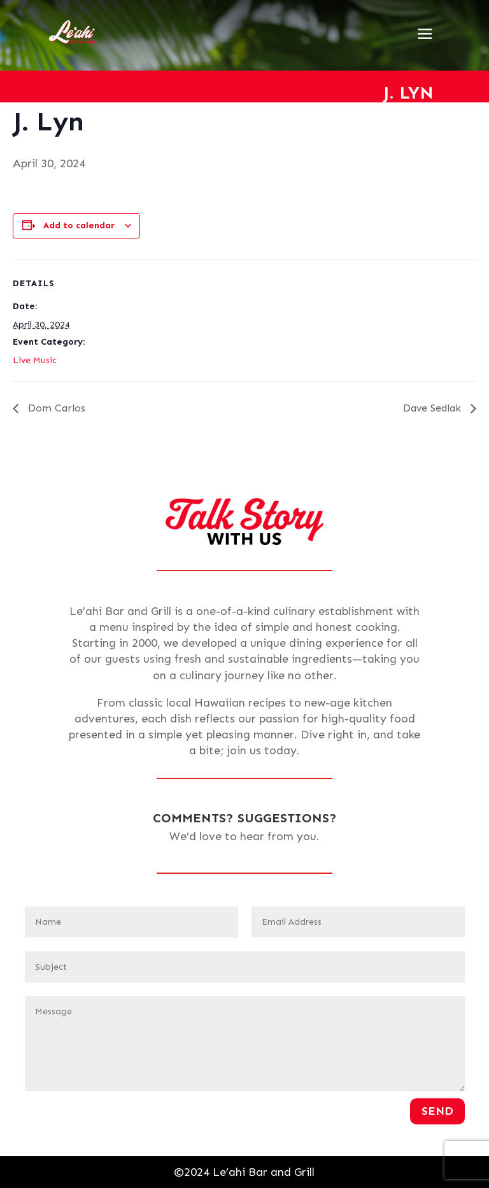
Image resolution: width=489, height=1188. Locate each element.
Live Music (35, 360)
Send (437, 1111)
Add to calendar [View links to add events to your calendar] (79, 225)
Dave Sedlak (433, 408)
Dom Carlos (55, 408)
